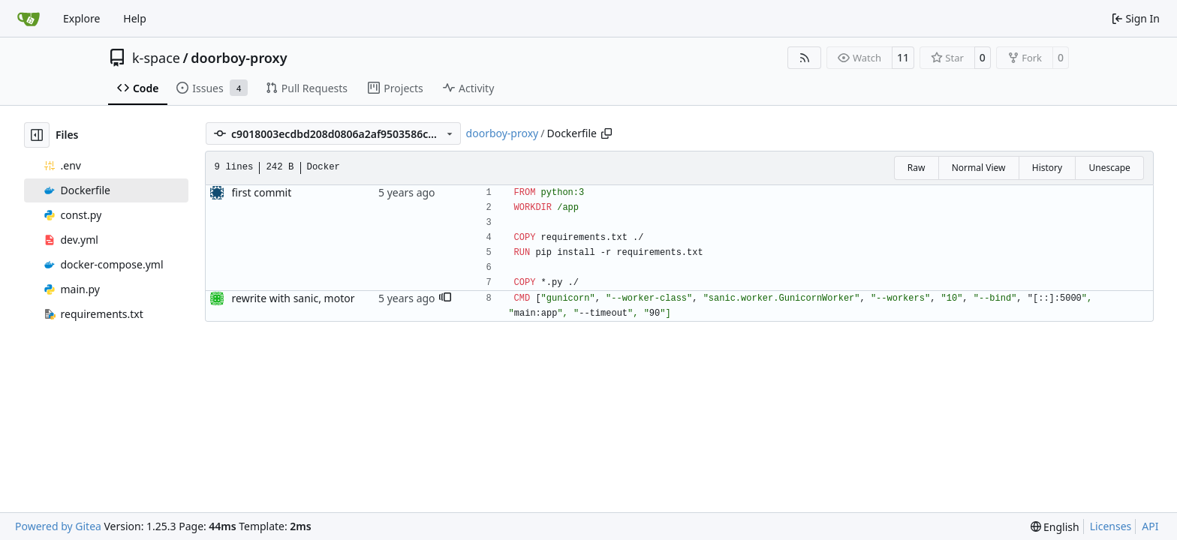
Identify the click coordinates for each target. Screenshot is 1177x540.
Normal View (979, 167)
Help (134, 18)
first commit (262, 192)
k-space (156, 57)
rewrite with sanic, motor (293, 298)
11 (903, 57)
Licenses (1111, 526)
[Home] (29, 18)
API (1150, 526)
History (1047, 167)
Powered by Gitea (58, 526)
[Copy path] (606, 133)
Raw (917, 167)
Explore (81, 18)
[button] (445, 298)
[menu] (1055, 527)
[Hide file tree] (37, 135)
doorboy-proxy (239, 57)
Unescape (1109, 167)
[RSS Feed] (804, 57)
